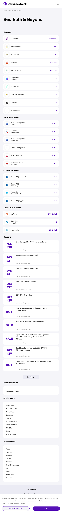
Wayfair (8, 418)
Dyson (8, 431)
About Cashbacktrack (31, 494)
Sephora (9, 478)
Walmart (9, 452)
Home (5, 10)
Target (8, 449)
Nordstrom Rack (11, 421)
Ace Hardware (11, 434)
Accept (46, 508)
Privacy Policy (6, 503)
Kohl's (8, 471)
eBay (7, 468)
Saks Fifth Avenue (12, 465)
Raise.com (9, 415)
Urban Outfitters (11, 425)
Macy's (8, 459)
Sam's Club (10, 412)
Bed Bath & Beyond (12, 409)
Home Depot (10, 405)
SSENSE (9, 428)
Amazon (9, 462)
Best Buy (9, 455)
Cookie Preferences (15, 508)
